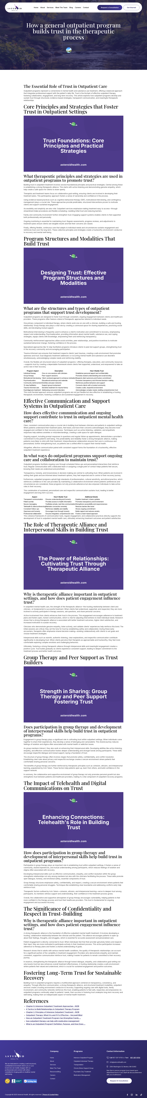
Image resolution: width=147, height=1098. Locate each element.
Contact (86, 7)
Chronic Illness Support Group (83, 1068)
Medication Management (82, 1075)
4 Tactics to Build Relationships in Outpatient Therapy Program (52, 1009)
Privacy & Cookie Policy (50, 1095)
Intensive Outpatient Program (83, 1057)
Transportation (78, 1064)
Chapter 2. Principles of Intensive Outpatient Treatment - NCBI (52, 1012)
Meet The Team (61, 7)
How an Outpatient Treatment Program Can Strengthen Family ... (53, 1018)
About (42, 7)
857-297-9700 (135, 1057)
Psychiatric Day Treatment (82, 1071)
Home (36, 7)
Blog (71, 7)
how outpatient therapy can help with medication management (52, 1021)
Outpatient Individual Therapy (83, 1061)
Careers (78, 7)
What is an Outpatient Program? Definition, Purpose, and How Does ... (55, 1024)
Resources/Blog (55, 1071)
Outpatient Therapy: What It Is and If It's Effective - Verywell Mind (54, 1015)
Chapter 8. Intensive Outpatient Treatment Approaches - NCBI (52, 1006)
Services (50, 7)
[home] (14, 7)
